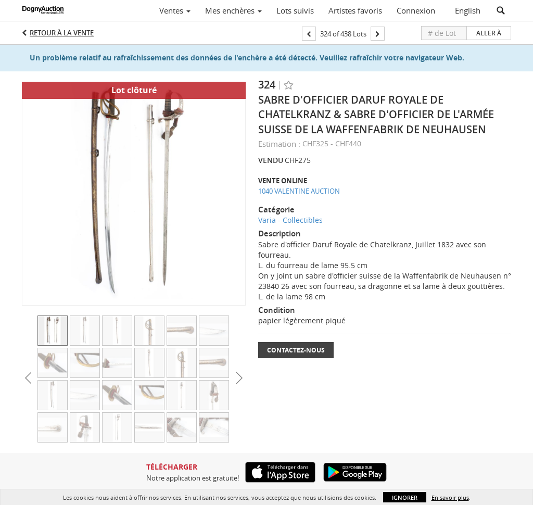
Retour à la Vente (62, 32)
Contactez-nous (296, 350)
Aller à (488, 33)
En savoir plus (450, 497)
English (467, 10)
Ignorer (404, 497)
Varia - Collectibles (290, 220)
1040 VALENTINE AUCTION (299, 191)
